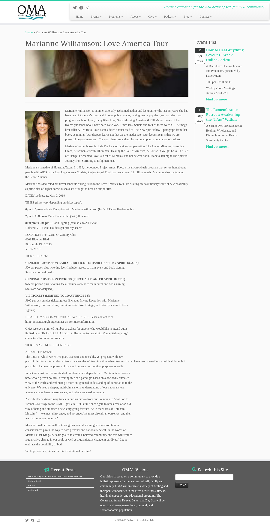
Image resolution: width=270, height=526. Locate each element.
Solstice (31, 485)
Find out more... (217, 99)
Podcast (170, 16)
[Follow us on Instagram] (89, 8)
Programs (116, 16)
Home (79, 16)
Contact (206, 16)
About (135, 16)
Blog (188, 16)
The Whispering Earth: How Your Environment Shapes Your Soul (55, 476)
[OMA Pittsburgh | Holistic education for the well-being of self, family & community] (31, 12)
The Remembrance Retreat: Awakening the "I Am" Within (223, 114)
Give (152, 16)
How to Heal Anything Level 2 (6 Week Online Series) (225, 55)
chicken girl (33, 490)
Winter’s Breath (34, 481)
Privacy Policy (149, 520)
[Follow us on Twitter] (76, 8)
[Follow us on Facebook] (82, 8)
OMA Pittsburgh (128, 520)
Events (96, 16)
